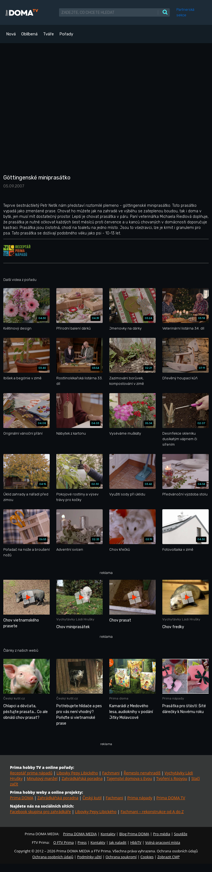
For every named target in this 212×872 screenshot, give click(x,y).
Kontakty (107, 833)
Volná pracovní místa (162, 842)
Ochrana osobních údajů (52, 856)
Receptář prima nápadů (31, 773)
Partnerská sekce (185, 12)
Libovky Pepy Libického (77, 773)
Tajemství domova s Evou (129, 778)
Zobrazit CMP (168, 856)
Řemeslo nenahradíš (142, 773)
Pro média (161, 833)
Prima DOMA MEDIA (80, 833)
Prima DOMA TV (170, 797)
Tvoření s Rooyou (171, 778)
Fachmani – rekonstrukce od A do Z (152, 811)
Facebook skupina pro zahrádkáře (40, 811)
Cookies (147, 856)
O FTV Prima (63, 842)
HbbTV (135, 842)
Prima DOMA (21, 797)
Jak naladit (117, 842)
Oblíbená (29, 34)
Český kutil (92, 797)
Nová (11, 34)
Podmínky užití (89, 856)
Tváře (48, 34)
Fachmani (111, 773)
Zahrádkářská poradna (82, 778)
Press (82, 842)
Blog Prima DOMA (134, 833)
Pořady (66, 34)
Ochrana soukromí (121, 856)
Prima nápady (139, 797)
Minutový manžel (42, 778)
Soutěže (180, 833)
